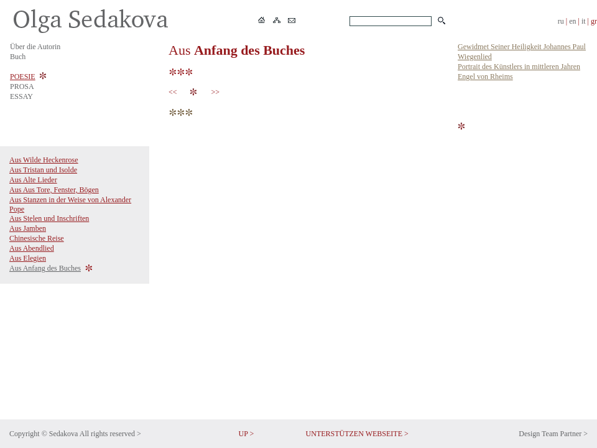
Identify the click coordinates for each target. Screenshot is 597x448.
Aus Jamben (27, 228)
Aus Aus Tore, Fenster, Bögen (54, 189)
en (572, 21)
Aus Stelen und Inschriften (49, 218)
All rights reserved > (110, 433)
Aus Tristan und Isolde (43, 170)
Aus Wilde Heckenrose (43, 160)
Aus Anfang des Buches (45, 268)
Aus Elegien (27, 258)
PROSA (22, 86)
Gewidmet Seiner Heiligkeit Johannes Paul (522, 46)
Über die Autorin (35, 46)
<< (175, 92)
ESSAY (21, 96)
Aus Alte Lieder (33, 179)
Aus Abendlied (31, 248)
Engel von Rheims (485, 76)
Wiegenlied (475, 56)
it (583, 21)
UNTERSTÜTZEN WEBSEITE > (357, 433)
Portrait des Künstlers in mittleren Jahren (519, 66)
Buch (17, 56)
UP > (246, 433)
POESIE (22, 76)
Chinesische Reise (36, 238)
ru (561, 21)
